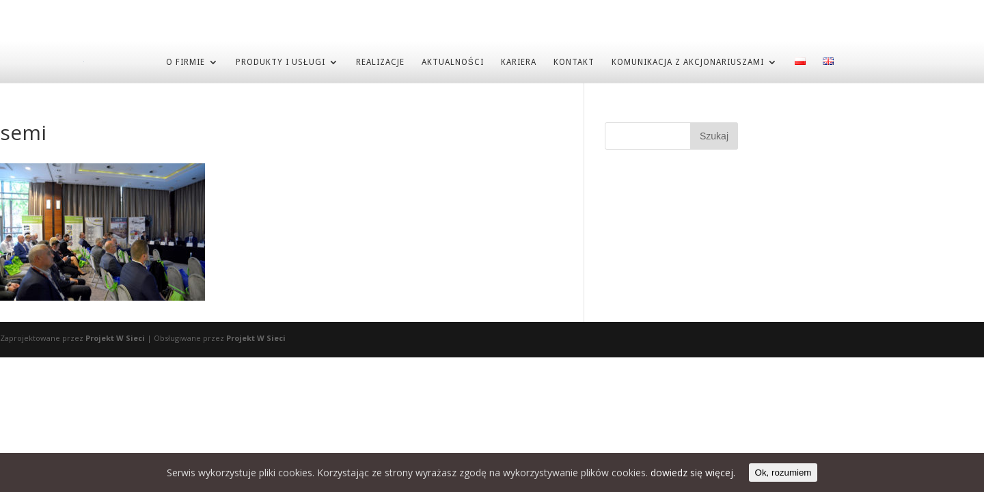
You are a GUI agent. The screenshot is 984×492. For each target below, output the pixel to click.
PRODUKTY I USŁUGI (280, 61)
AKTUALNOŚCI (453, 61)
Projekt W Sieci (115, 337)
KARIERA (518, 61)
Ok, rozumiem (783, 472)
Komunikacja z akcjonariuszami (688, 61)
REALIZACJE (380, 61)
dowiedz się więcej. (693, 472)
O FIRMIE (185, 61)
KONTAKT (574, 61)
